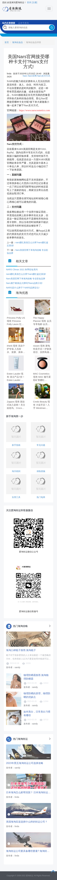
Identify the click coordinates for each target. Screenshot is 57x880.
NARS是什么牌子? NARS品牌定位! (22, 287)
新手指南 (16, 445)
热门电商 (41, 497)
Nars (25, 76)
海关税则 (16, 471)
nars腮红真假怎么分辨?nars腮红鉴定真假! (26, 274)
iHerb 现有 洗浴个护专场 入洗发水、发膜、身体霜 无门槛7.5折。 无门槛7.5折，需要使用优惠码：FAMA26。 (16, 349)
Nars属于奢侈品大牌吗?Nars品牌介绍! (24, 283)
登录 (29, 2)
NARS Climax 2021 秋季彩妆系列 (22, 269)
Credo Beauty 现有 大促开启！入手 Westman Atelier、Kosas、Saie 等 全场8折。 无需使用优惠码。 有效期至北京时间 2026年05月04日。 (42, 405)
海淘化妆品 (17, 42)
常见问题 (41, 445)
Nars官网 (32, 76)
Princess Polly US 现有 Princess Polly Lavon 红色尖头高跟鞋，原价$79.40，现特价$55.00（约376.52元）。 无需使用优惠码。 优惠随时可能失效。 (16, 321)
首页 (7, 42)
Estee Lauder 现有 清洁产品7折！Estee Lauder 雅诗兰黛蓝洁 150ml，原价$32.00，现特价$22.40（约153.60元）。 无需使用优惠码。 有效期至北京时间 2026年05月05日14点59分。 (16, 377)
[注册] (34, 2)
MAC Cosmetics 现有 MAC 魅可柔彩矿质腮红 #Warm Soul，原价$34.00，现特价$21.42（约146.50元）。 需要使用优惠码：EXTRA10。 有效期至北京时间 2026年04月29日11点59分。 (42, 377)
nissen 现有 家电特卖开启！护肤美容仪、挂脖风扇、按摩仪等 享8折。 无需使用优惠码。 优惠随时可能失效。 (42, 349)
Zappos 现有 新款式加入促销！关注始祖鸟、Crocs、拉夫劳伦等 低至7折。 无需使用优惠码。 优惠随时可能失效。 (16, 405)
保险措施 (41, 471)
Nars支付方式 (43, 76)
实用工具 (16, 497)
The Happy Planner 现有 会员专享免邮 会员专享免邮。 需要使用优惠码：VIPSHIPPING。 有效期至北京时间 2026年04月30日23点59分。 (42, 321)
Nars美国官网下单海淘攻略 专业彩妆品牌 (25, 278)
